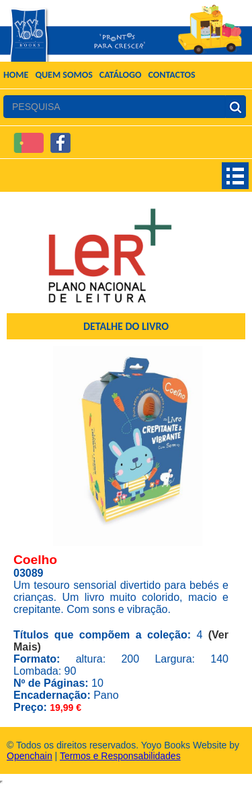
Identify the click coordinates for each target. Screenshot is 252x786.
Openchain (29, 755)
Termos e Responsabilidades (120, 755)
